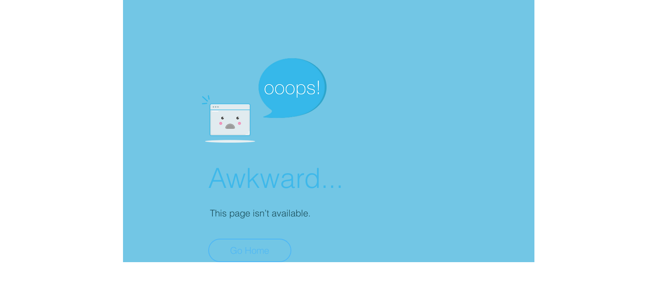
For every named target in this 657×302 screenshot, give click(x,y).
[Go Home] (249, 250)
